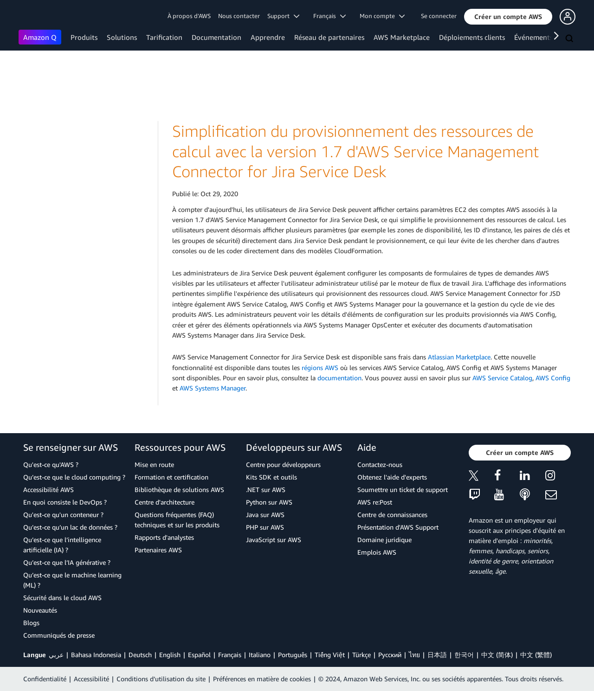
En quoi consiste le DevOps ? (65, 502)
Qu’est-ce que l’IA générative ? (66, 562)
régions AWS (320, 367)
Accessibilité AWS (48, 489)
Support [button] (283, 15)
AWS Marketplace (402, 37)
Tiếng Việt (330, 655)
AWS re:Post (374, 502)
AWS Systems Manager (212, 388)
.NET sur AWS (265, 489)
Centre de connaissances (392, 514)
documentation (339, 378)
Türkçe (361, 655)
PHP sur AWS (265, 527)
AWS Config (553, 378)
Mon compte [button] (382, 15)
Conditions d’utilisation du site (161, 679)
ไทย (414, 655)
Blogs (31, 623)
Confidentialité (44, 679)
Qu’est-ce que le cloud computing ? (74, 477)
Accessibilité (91, 679)
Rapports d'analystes (164, 537)
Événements (533, 37)
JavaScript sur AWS (273, 540)
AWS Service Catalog (502, 378)
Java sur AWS (265, 514)
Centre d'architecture (164, 502)
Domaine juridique (384, 540)
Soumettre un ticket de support (402, 489)
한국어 (464, 655)
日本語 (437, 655)
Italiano (260, 655)
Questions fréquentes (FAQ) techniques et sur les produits (177, 520)
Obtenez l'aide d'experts (392, 477)
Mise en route (154, 464)
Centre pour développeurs (283, 464)
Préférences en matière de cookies (262, 679)
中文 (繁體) (536, 655)
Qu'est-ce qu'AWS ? (50, 464)
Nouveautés (40, 610)
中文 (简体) (497, 655)
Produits (84, 37)
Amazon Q (40, 37)
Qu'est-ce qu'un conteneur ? (63, 514)
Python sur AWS (269, 502)
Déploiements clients (472, 37)
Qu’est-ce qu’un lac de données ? (70, 527)
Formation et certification (171, 477)
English (170, 655)
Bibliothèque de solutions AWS (179, 489)
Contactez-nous (379, 464)
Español (199, 655)
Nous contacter (239, 15)
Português (292, 655)
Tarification (164, 37)
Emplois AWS (376, 552)
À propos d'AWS (189, 15)
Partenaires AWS (158, 550)
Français (229, 655)
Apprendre (268, 37)
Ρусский (389, 655)
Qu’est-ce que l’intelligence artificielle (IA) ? (62, 545)
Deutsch (140, 655)
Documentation (216, 37)
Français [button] (329, 15)
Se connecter (439, 15)
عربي (56, 655)
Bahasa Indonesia (96, 655)
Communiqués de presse (59, 635)
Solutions (122, 37)
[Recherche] (570, 39)
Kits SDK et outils (271, 477)
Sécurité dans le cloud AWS (62, 597)
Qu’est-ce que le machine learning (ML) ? (72, 580)
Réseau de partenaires (329, 37)
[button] (508, 17)
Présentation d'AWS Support (398, 527)
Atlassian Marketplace (459, 357)
